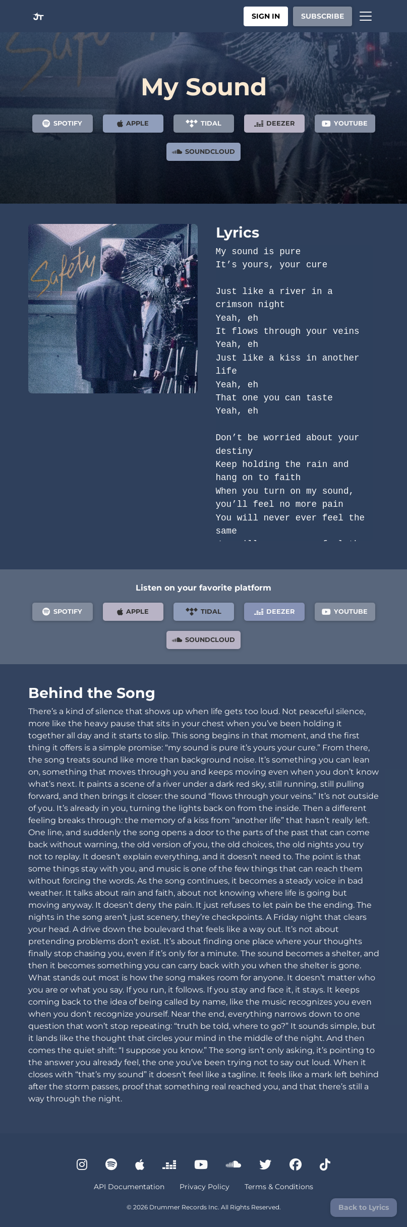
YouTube (345, 124)
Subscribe (322, 16)
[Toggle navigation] (365, 16)
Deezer (274, 124)
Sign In (266, 16)
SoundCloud (203, 152)
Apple (133, 124)
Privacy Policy (204, 1186)
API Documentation (129, 1186)
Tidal (203, 124)
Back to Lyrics (363, 1207)
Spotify (62, 124)
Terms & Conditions (279, 1186)
